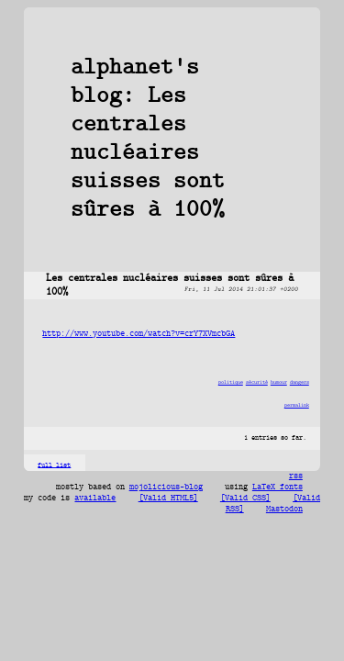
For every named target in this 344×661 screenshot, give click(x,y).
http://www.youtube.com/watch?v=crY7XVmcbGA (138, 334)
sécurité (257, 382)
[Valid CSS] (245, 498)
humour (279, 382)
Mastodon (284, 509)
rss (296, 476)
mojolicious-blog (166, 487)
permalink (296, 405)
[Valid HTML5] (168, 498)
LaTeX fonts (277, 487)
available (95, 498)
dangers (299, 382)
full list (54, 465)
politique (230, 382)
